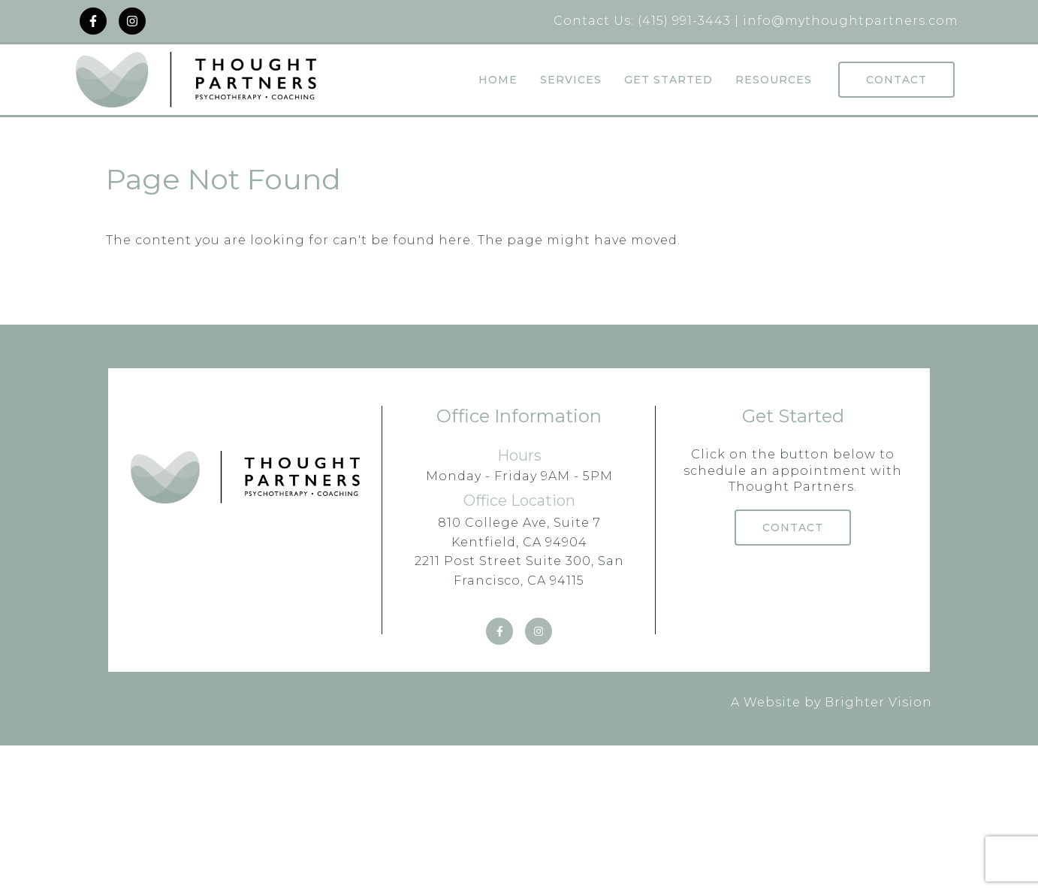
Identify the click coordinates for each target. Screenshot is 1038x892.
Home (497, 80)
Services (571, 80)
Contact (896, 79)
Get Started (668, 80)
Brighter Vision (878, 702)
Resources (773, 80)
